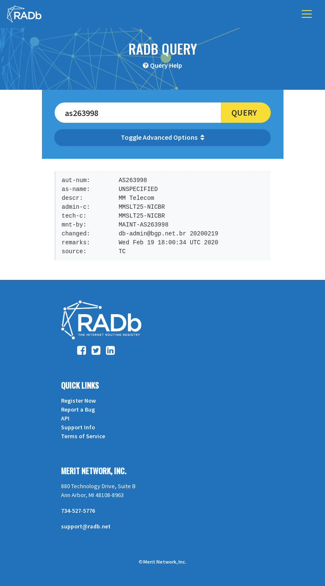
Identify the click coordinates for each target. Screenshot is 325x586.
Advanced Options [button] (173, 137)
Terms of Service (83, 436)
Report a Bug (78, 409)
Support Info (78, 427)
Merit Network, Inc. (93, 470)
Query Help (166, 65)
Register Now (78, 400)
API (65, 418)
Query (244, 112)
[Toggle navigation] (306, 14)
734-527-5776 (78, 510)
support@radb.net (86, 526)
